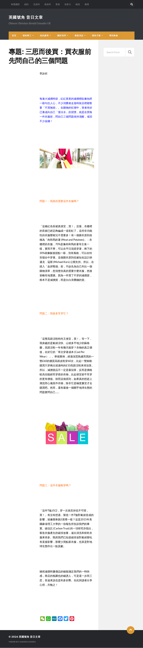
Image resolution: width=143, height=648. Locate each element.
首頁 (14, 35)
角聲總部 (15, 4)
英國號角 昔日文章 (26, 17)
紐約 (26, 4)
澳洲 (87, 4)
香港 (57, 4)
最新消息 (79, 35)
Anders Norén (27, 642)
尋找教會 (113, 35)
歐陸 (78, 4)
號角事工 (27, 35)
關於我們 (61, 35)
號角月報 (96, 35)
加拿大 (67, 4)
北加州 (36, 4)
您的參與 (44, 35)
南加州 (47, 4)
